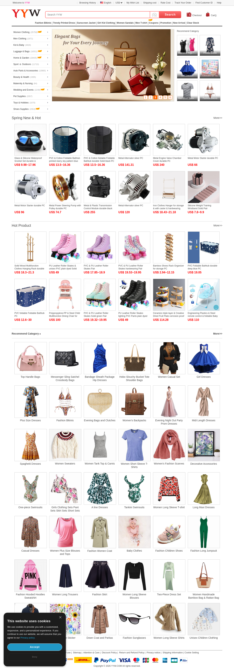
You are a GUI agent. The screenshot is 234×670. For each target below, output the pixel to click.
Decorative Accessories (203, 463)
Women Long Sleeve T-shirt (169, 507)
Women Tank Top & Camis (100, 463)
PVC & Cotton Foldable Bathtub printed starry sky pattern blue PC (64, 161)
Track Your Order (183, 2)
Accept (35, 646)
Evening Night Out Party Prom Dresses (169, 422)
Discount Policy (109, 652)
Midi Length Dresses (203, 420)
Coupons (153, 23)
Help (219, 2)
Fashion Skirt (99, 594)
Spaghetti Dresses (30, 463)
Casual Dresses (30, 550)
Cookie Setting (191, 652)
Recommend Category (188, 31)
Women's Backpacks (134, 420)
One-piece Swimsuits (30, 507)
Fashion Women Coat (99, 550)
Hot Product (21, 225)
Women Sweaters (65, 463)
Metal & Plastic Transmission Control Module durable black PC (98, 208)
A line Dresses (100, 507)
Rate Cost (165, 2)
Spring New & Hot (26, 118)
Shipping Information (173, 652)
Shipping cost (149, 2)
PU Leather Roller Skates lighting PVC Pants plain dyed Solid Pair (132, 316)
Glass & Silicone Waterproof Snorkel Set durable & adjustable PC (28, 161)
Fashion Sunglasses (134, 637)
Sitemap (77, 652)
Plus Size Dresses (30, 420)
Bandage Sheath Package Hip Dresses (100, 378)
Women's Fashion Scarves (169, 463)
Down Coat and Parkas (99, 637)
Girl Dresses (204, 376)
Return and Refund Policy (131, 652)
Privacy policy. (27, 638)
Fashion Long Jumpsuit (203, 550)
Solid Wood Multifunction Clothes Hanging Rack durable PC (29, 268)
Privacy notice (153, 652)
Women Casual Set (169, 376)
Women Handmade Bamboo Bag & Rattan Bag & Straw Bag (203, 596)
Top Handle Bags (30, 376)
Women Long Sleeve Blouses (134, 596)
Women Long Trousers (65, 594)
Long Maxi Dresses (204, 507)
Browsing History (87, 2)
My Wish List (133, 2)
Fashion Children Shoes (169, 550)
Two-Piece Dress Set (169, 594)
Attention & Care (91, 652)
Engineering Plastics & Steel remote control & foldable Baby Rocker (203, 316)
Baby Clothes (134, 550)
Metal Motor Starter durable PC (203, 158)
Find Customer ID (204, 2)
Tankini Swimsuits (134, 507)
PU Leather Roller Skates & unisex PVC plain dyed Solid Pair (63, 268)
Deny (34, 657)
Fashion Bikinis (65, 420)
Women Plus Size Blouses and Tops (65, 552)
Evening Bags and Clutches (99, 420)
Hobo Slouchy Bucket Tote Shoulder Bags (134, 378)
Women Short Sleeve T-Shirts (134, 465)
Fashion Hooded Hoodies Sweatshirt (30, 596)
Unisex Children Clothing (204, 637)
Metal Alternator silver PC (130, 158)
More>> (218, 117)
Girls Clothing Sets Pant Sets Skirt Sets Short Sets (65, 509)
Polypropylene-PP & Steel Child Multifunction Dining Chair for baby (64, 316)
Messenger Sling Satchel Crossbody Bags (65, 378)
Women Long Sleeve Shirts (169, 637)
